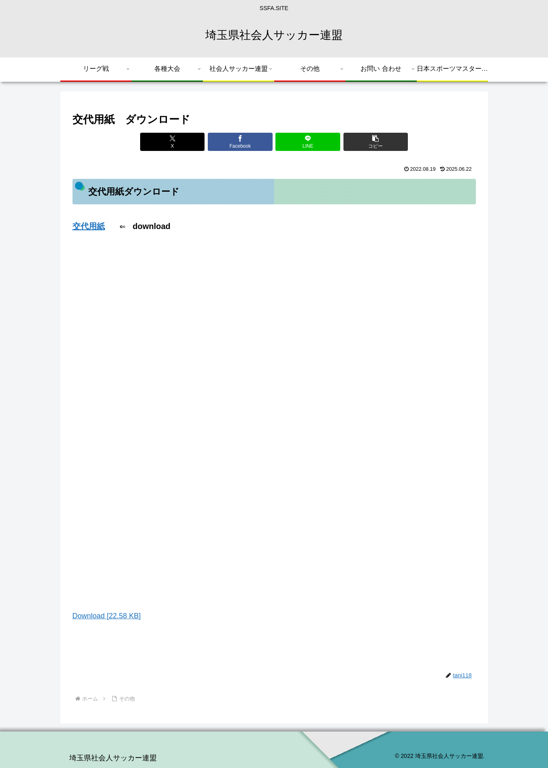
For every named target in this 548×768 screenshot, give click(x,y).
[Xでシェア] (172, 142)
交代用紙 (88, 226)
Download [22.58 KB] (106, 616)
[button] (375, 142)
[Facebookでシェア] (240, 142)
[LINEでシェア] (307, 142)
